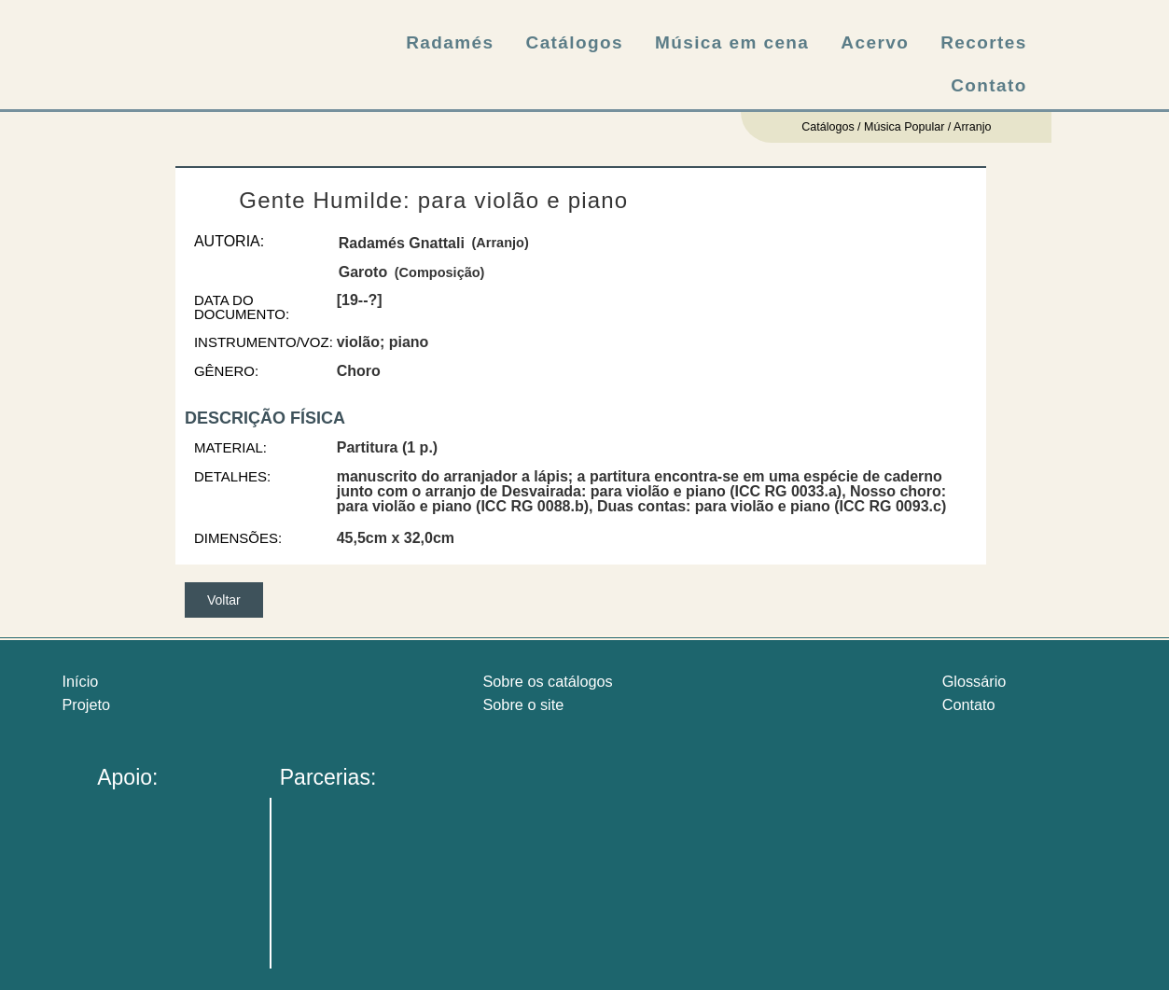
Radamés (450, 42)
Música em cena (732, 42)
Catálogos (574, 42)
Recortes (983, 42)
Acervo (875, 42)
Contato (989, 85)
